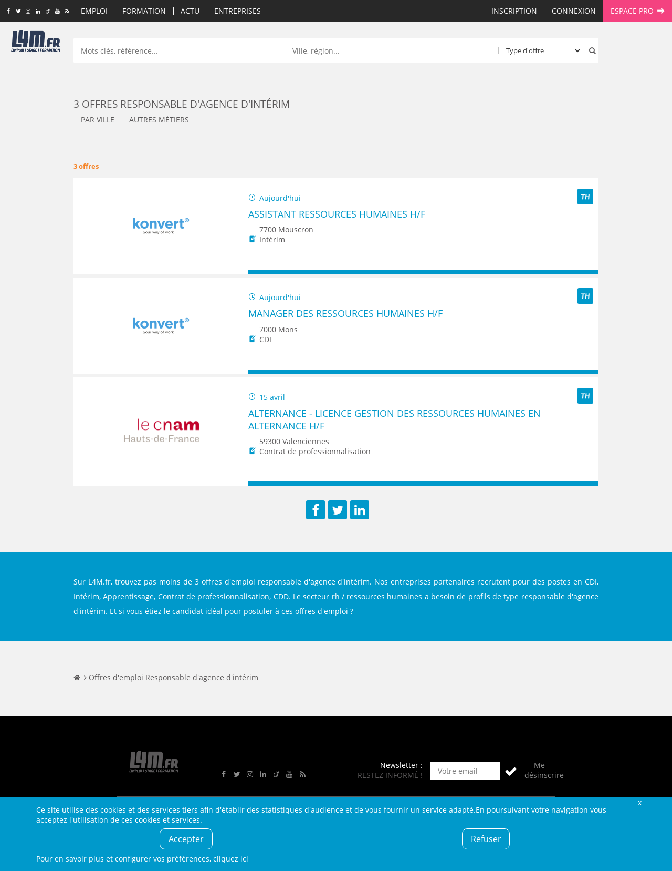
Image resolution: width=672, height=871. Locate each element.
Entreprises (237, 11)
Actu (190, 11)
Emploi (94, 11)
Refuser (486, 839)
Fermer (639, 802)
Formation (144, 11)
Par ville (97, 120)
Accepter (186, 839)
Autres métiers (159, 120)
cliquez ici (230, 859)
